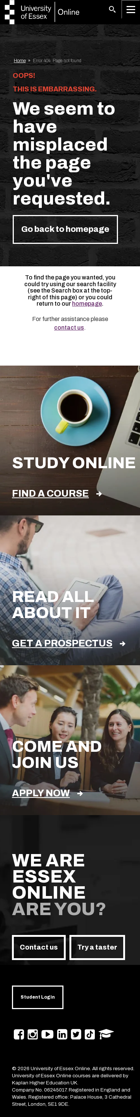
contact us (69, 327)
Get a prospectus (68, 643)
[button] (112, 9)
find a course (57, 493)
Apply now (47, 793)
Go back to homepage (65, 229)
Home (20, 60)
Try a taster (97, 947)
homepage (87, 303)
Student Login (38, 997)
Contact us (39, 947)
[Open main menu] (130, 9)
